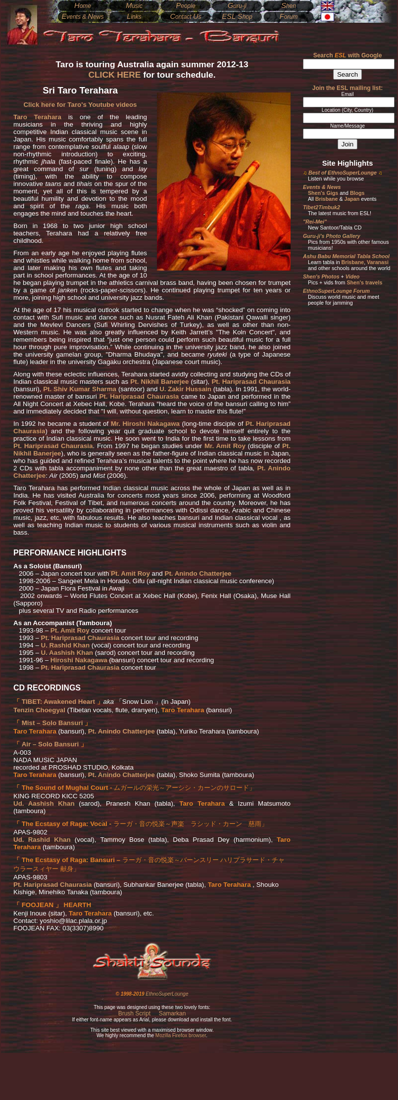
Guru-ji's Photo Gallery (331, 236)
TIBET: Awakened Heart (58, 701)
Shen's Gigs (323, 193)
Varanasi (378, 262)
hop (237, 16)
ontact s (185, 16)
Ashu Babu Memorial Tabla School (346, 256)
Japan (351, 199)
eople (185, 5)
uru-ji (237, 5)
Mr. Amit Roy (225, 446)
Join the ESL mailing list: (347, 88)
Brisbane (326, 199)
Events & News (322, 187)
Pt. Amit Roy (130, 573)
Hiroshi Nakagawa (78, 660)
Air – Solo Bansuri (50, 744)
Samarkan (172, 1013)
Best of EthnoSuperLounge (342, 173)
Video (353, 276)
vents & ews (82, 16)
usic (134, 5)
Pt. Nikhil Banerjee (159, 381)
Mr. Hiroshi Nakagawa (145, 423)
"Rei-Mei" (315, 222)
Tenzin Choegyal (39, 710)
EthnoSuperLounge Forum (336, 291)
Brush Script (134, 1013)
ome (82, 5)
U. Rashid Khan (65, 645)
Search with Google (347, 55)
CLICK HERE (114, 75)
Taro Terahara (37, 117)
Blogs (357, 193)
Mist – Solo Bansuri (52, 723)
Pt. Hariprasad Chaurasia (251, 381)
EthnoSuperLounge (167, 994)
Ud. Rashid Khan (42, 839)
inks (134, 16)
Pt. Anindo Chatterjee (198, 573)
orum (289, 16)
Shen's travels (364, 282)
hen (288, 5)
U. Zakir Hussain (185, 389)
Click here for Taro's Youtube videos (80, 104)
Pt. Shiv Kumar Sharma (79, 389)
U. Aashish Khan (67, 652)
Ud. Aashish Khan (44, 803)
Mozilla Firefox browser (180, 1035)
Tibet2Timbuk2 (321, 207)
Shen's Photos (321, 276)
